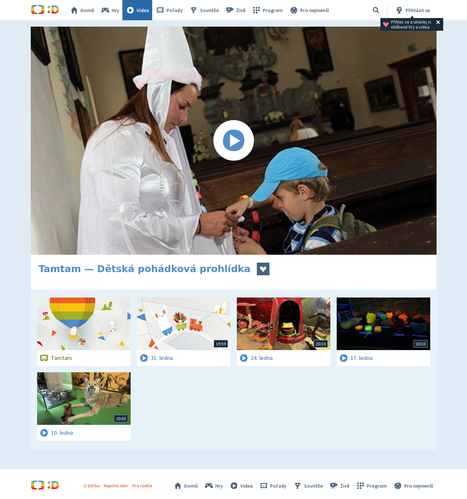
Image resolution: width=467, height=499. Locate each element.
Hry (110, 10)
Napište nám (116, 486)
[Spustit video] (234, 141)
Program (267, 10)
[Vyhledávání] (376, 10)
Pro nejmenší (309, 10)
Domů (81, 10)
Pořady (169, 10)
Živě (235, 10)
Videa (137, 10)
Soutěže (204, 10)
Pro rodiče (142, 486)
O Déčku (92, 486)
